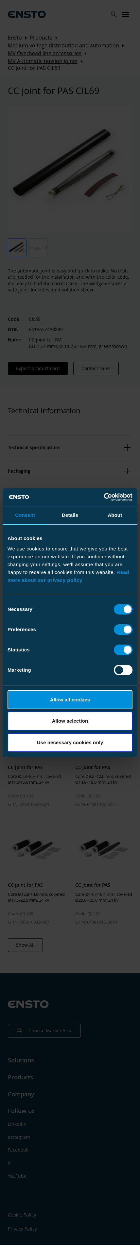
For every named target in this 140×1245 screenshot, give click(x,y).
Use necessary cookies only (70, 742)
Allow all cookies (70, 699)
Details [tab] (70, 515)
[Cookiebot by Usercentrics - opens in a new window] (103, 497)
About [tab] (115, 515)
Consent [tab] (25, 515)
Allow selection (70, 721)
